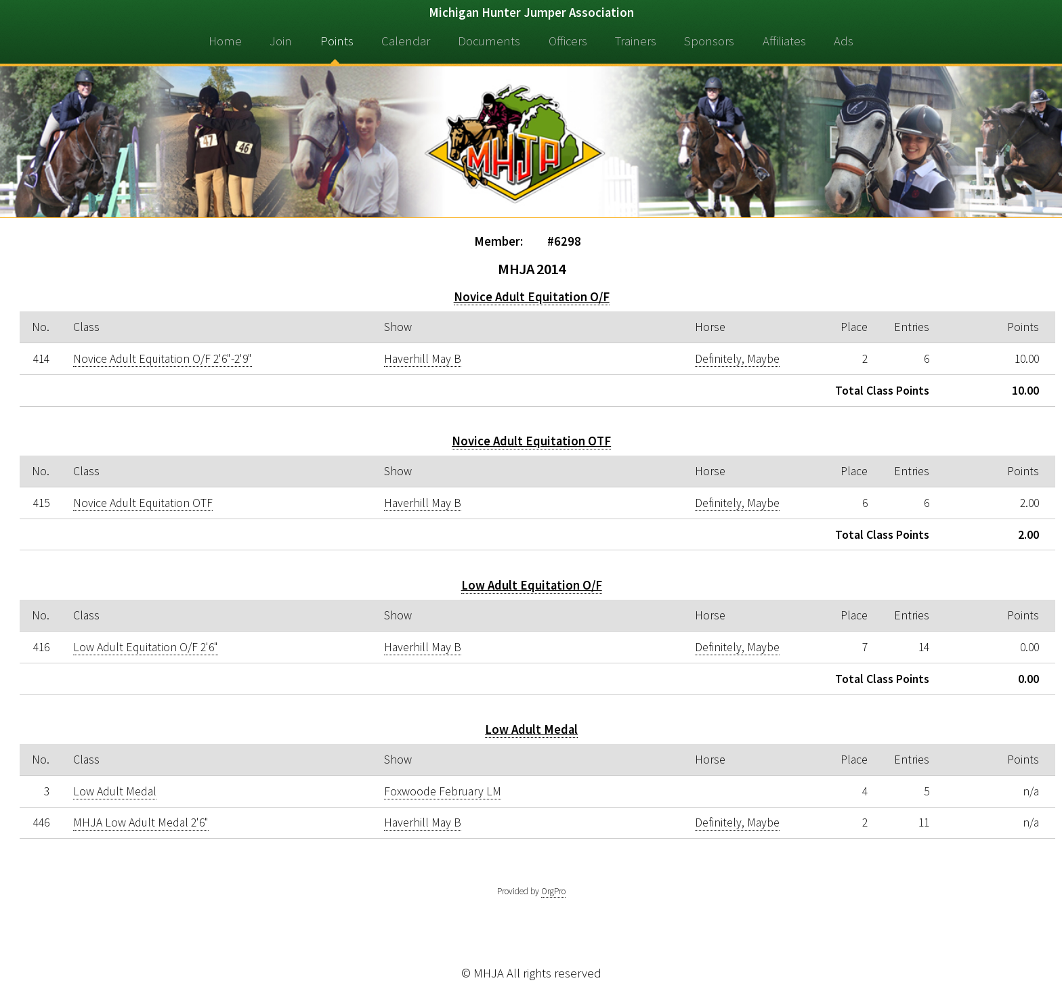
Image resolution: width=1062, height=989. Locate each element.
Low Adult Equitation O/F (531, 585)
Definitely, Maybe (737, 358)
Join (281, 41)
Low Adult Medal (531, 729)
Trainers (635, 41)
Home (225, 41)
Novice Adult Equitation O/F (532, 297)
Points (337, 41)
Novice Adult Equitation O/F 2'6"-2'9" (162, 358)
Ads (843, 41)
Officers (568, 41)
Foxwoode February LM (442, 791)
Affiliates (784, 41)
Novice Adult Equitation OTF (531, 441)
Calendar (405, 41)
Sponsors (709, 41)
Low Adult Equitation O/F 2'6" (145, 647)
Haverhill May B (422, 358)
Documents (489, 41)
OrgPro (553, 891)
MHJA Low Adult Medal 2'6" (141, 822)
